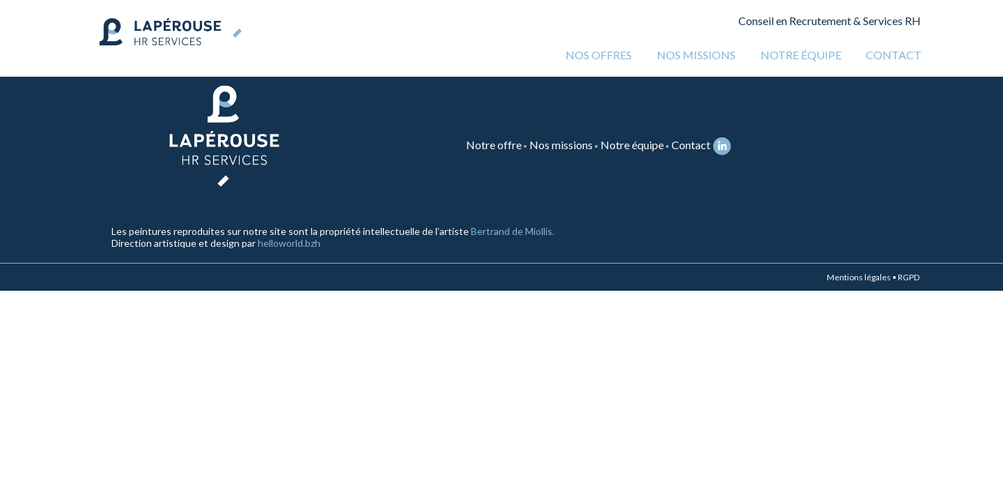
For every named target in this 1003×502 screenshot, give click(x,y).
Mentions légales (859, 277)
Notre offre (494, 144)
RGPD (908, 277)
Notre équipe (801, 54)
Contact (894, 54)
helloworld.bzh (289, 243)
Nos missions (696, 54)
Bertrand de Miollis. (512, 231)
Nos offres (599, 54)
